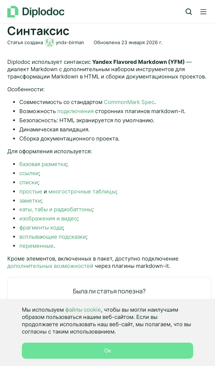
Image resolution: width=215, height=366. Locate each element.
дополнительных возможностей (50, 265)
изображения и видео (48, 218)
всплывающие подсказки (52, 236)
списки (28, 182)
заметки (30, 200)
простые (30, 191)
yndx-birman (70, 42)
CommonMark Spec (129, 102)
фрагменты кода (41, 227)
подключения (75, 111)
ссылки (29, 173)
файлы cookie (83, 309)
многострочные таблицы (82, 191)
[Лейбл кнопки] (203, 12)
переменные (36, 245)
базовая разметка (42, 164)
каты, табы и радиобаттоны (55, 209)
